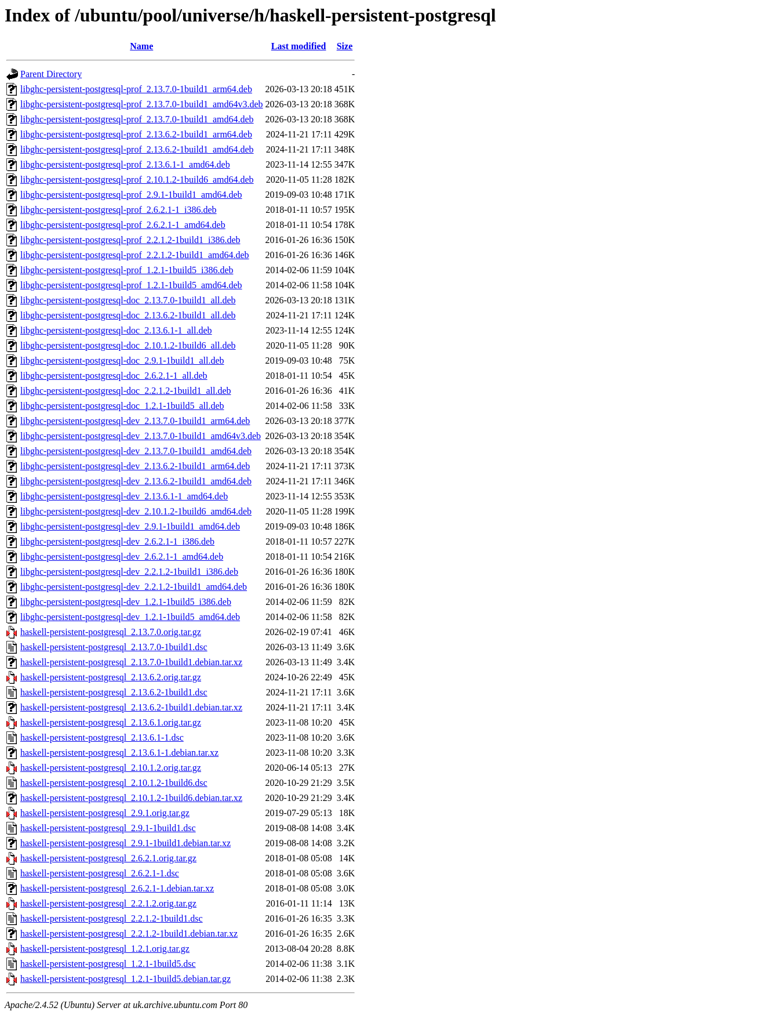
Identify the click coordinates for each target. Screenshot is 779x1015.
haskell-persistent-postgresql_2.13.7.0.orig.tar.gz (110, 632)
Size (345, 46)
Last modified (298, 46)
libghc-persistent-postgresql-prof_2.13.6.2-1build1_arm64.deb (136, 134)
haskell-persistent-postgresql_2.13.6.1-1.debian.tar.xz (119, 752)
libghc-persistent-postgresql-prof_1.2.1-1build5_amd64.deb (131, 285)
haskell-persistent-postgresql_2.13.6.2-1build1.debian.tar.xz (131, 707)
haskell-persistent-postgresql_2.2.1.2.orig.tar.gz (108, 903)
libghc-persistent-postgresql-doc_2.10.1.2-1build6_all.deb (127, 345)
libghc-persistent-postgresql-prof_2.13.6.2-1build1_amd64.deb (137, 149)
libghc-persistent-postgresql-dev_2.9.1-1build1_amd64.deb (130, 526)
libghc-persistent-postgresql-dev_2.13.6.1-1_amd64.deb (124, 496)
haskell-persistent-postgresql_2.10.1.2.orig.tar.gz (110, 768)
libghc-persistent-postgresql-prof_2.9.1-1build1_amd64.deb (131, 195)
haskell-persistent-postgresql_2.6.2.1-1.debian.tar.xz (117, 888)
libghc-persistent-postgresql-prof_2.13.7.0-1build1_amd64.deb (137, 119)
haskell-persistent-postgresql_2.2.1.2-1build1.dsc (111, 918)
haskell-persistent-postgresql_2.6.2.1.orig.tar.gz (108, 858)
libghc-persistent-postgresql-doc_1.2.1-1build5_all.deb (122, 406)
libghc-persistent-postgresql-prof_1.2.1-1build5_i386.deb (127, 270)
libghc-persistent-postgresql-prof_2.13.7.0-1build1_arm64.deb (136, 89)
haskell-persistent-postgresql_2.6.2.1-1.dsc (99, 873)
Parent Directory (51, 74)
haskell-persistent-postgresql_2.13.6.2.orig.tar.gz (110, 677)
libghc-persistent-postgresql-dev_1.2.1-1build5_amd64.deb (130, 617)
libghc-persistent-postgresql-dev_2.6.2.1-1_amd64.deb (121, 556)
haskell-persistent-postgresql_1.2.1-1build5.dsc (108, 964)
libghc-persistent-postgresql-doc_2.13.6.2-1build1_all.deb (127, 315)
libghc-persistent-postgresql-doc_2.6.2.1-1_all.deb (114, 375)
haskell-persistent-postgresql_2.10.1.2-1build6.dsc (114, 783)
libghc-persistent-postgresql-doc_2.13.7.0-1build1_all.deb (127, 300)
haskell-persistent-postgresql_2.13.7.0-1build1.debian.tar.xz (131, 662)
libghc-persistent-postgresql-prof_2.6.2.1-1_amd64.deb (122, 225)
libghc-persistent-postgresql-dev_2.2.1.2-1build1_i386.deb (129, 572)
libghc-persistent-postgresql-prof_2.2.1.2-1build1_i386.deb (130, 240)
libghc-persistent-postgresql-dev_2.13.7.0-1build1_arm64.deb (135, 421)
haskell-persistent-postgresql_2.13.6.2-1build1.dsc (114, 692)
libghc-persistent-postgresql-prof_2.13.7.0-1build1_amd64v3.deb (141, 104)
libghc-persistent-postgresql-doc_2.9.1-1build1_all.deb (122, 360)
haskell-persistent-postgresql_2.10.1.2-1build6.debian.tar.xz (131, 798)
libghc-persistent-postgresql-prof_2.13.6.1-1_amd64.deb (125, 164)
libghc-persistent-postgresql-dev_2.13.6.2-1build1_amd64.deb (136, 481)
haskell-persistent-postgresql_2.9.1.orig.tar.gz (105, 813)
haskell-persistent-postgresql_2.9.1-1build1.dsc (108, 828)
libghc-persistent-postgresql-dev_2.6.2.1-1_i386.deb (117, 541)
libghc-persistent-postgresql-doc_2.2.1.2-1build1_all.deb (125, 391)
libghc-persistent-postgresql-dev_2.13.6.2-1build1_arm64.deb (135, 466)
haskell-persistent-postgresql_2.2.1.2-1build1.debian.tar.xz (129, 933)
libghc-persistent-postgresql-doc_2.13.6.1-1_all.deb (116, 330)
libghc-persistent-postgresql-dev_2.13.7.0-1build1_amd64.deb (136, 451)
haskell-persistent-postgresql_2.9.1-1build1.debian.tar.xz (125, 843)
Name (141, 46)
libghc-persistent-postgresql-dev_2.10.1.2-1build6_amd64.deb (136, 511)
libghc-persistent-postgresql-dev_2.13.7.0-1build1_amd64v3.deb (140, 436)
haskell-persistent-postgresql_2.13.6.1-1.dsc (102, 737)
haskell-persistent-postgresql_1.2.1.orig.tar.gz (105, 949)
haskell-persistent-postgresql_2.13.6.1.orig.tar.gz (110, 722)
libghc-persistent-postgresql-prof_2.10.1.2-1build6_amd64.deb (137, 179)
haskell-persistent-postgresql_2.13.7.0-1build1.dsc (114, 647)
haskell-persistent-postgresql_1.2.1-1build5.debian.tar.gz (125, 979)
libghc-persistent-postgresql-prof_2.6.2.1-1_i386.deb (118, 210)
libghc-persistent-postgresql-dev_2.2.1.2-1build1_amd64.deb (133, 587)
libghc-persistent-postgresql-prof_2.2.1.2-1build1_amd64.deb (134, 255)
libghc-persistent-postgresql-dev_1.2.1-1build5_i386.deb (125, 602)
